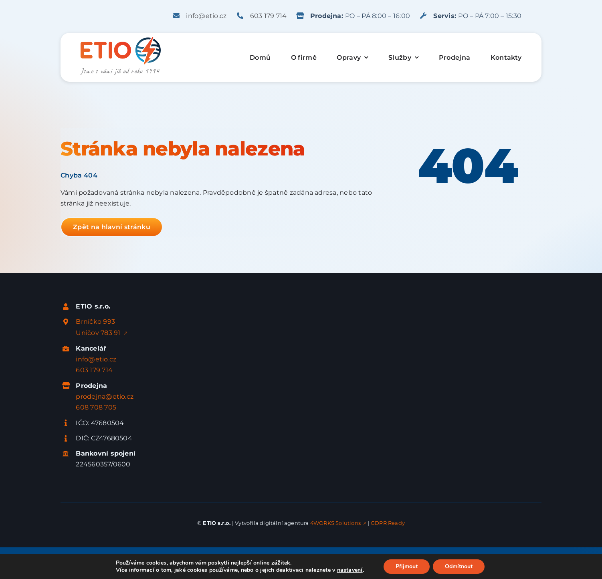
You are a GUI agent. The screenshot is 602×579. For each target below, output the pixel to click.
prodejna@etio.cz (104, 396)
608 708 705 (96, 407)
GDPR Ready (388, 523)
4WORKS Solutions (335, 523)
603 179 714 (268, 16)
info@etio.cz (206, 16)
